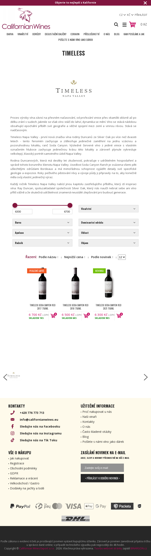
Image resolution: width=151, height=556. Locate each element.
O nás (107, 34)
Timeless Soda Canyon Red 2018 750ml (75, 306)
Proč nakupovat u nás (97, 412)
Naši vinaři (89, 417)
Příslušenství (91, 34)
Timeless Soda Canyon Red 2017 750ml (42, 306)
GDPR (14, 473)
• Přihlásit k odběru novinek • (102, 478)
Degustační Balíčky (55, 34)
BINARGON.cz (139, 548)
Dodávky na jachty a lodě (27, 488)
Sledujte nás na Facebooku (40, 426)
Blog (117, 34)
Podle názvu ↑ (49, 257)
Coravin (74, 34)
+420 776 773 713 (32, 413)
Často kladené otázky (96, 432)
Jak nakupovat (19, 458)
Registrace (17, 463)
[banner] (26, 18)
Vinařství (23, 34)
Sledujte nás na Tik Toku (38, 440)
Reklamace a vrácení (24, 478)
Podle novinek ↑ (102, 257)
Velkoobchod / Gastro (24, 483)
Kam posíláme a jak (134, 34)
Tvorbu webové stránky (108, 548)
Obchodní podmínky (23, 468)
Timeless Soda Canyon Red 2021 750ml (108, 306)
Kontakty (88, 422)
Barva (10, 34)
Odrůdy (36, 34)
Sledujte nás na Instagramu (41, 433)
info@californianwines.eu (39, 420)
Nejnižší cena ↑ (75, 257)
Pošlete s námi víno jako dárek (75, 39)
